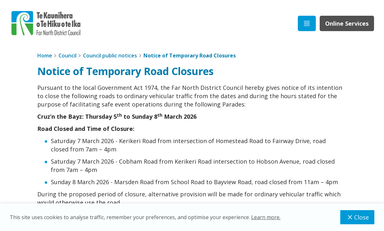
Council (68, 55)
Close (357, 217)
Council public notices (110, 55)
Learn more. (265, 217)
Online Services (347, 23)
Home (44, 55)
